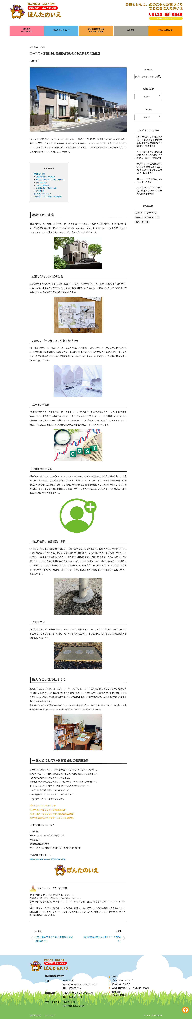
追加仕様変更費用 (42, 185)
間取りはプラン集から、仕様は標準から (50, 179)
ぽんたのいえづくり (61, 30)
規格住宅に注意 (39, 174)
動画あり (139, 217)
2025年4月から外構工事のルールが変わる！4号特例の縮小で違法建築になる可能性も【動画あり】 (149, 141)
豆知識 (42, 47)
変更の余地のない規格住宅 (45, 177)
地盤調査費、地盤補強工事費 (46, 188)
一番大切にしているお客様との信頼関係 (48, 196)
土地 (157, 217)
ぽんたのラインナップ (26, 30)
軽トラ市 (145, 222)
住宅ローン (149, 217)
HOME (113, 976)
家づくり (34, 61)
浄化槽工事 (40, 191)
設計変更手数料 (41, 182)
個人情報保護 (35, 1015)
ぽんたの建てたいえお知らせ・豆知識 (96, 30)
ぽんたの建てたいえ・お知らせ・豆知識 (129, 988)
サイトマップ (50, 1015)
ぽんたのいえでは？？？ (42, 194)
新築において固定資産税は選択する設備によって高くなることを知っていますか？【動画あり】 (149, 168)
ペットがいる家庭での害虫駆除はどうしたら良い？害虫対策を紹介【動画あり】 (149, 154)
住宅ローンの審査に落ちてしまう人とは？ (149, 180)
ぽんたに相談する (165, 30)
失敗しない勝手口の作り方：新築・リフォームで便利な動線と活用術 (149, 190)
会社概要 (130, 30)
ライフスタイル (150, 213)
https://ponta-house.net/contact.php (47, 858)
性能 (137, 222)
